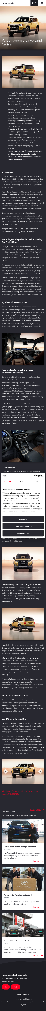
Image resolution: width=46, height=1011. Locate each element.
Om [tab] (37, 482)
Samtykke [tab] (8, 482)
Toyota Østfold (8, 3)
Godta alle (23, 519)
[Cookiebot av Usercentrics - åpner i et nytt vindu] (34, 475)
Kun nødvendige (23, 533)
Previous (5, 771)
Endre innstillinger (23, 526)
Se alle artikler (37, 810)
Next (40, 771)
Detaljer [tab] (23, 482)
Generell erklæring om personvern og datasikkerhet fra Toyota (23, 1003)
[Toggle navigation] (42, 3)
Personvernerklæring (23, 999)
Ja (6, 987)
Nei (15, 987)
